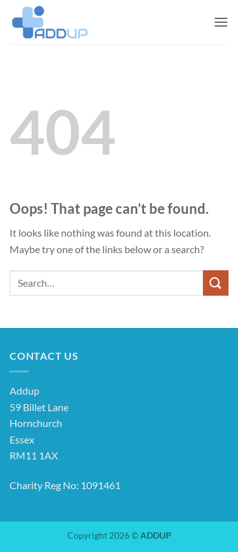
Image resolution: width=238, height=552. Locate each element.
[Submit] (215, 282)
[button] (220, 21)
